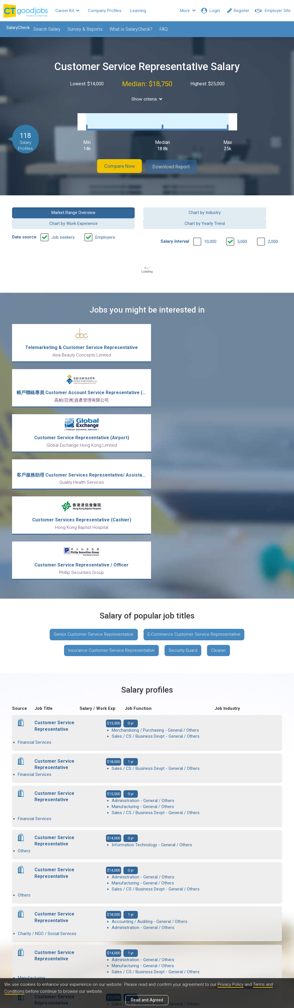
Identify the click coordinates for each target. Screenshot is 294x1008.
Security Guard (184, 464)
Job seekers (63, 220)
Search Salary (45, 29)
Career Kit (67, 10)
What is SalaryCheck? (128, 29)
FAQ (161, 29)
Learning (138, 10)
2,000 (273, 224)
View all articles (147, 946)
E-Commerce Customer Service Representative (195, 447)
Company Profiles (104, 10)
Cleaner (221, 464)
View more (147, 837)
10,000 (210, 224)
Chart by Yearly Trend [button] (251, 206)
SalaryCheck (16, 27)
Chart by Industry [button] (112, 206)
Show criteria (147, 99)
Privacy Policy (231, 984)
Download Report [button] (175, 161)
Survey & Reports (82, 29)
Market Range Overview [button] (43, 206)
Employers (105, 220)
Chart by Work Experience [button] (182, 206)
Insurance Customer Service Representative (109, 464)
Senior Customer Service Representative (92, 447)
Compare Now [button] (115, 161)
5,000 (242, 224)
